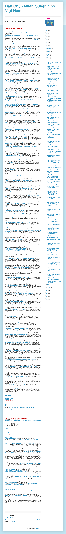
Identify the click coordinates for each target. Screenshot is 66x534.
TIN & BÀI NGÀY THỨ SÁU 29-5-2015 (53, 147)
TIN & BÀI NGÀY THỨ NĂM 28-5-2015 (53, 177)
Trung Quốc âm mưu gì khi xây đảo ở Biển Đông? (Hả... (53, 215)
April (48, 284)
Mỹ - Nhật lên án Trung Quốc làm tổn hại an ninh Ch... (53, 135)
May (48, 58)
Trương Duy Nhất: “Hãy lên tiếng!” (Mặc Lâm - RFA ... (53, 130)
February (49, 287)
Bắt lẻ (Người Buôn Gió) (51, 64)
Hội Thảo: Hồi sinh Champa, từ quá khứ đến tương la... (53, 263)
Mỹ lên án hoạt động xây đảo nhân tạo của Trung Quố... (54, 118)
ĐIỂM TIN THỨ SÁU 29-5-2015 (52, 176)
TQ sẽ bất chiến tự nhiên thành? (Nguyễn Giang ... (53, 123)
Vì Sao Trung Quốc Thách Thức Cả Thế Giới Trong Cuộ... (53, 72)
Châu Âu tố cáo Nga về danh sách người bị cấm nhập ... (53, 79)
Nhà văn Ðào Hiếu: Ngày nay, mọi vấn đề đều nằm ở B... (54, 166)
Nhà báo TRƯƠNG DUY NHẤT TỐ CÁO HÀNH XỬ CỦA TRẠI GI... (54, 152)
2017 (47, 44)
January (48, 288)
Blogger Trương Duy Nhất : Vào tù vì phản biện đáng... (53, 235)
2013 (47, 292)
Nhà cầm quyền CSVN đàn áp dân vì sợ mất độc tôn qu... (53, 163)
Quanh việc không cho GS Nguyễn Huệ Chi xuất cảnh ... (53, 169)
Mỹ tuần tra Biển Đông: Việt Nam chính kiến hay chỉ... (53, 249)
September (49, 52)
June (48, 57)
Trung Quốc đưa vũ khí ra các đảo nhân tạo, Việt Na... (53, 203)
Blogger (37, 528)
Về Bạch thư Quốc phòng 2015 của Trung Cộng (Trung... (53, 246)
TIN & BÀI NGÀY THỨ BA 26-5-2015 (53, 256)
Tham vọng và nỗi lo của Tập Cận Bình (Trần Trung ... (53, 106)
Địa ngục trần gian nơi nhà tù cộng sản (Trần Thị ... (53, 142)
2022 (47, 36)
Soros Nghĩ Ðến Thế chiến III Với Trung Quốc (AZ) (53, 241)
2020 (47, 39)
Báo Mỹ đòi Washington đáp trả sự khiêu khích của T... (53, 233)
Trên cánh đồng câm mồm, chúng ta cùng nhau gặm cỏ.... (53, 212)
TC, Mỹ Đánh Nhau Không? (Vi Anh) (53, 239)
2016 (47, 45)
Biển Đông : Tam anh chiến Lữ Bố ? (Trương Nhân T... (53, 76)
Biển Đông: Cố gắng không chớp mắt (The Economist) (53, 120)
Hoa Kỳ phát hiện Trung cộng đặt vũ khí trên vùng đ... (53, 158)
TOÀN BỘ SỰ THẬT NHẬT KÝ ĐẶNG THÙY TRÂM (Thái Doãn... (53, 150)
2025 (47, 32)
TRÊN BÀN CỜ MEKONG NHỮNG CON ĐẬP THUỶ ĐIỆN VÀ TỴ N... (54, 60)
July (48, 55)
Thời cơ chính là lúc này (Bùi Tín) (53, 250)
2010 (47, 296)
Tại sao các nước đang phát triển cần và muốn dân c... (53, 220)
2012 (47, 293)
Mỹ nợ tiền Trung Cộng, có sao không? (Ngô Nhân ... (52, 238)
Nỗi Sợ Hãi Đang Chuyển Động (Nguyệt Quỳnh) (52, 194)
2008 (47, 299)
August (48, 54)
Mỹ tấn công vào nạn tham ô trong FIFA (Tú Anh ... (53, 217)
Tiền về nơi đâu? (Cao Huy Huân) (53, 196)
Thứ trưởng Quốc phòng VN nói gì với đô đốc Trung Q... (54, 113)
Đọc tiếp (7, 428)
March (48, 285)
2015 (47, 47)
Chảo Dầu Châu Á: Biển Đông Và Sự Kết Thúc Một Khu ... (53, 244)
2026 (47, 30)
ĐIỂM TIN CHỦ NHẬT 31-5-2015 (52, 90)
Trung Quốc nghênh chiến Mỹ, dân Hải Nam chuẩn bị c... (54, 115)
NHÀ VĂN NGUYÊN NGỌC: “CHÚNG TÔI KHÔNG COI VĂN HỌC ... (53, 280)
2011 (47, 295)
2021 (47, 38)
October (48, 51)
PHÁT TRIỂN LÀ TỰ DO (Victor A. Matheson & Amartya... (53, 187)
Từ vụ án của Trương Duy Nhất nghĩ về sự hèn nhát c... (53, 156)
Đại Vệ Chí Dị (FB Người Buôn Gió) (53, 224)
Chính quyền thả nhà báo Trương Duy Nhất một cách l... (54, 277)
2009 (47, 298)
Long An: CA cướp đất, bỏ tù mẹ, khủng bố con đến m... (53, 268)
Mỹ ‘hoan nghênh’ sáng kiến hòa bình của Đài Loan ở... (54, 205)
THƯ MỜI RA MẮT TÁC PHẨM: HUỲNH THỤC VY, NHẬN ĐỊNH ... (54, 96)
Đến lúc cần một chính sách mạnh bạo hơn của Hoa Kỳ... (54, 139)
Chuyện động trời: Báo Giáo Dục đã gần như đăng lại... (53, 174)
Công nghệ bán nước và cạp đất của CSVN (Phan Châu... (53, 229)
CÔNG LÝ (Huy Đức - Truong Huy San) (54, 167)
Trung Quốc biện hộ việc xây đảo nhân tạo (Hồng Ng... (53, 86)
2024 (47, 33)
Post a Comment (10, 517)
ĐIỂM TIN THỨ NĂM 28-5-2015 (52, 221)
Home (23, 519)
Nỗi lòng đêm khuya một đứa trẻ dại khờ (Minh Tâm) (53, 189)
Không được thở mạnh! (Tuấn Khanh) (53, 154)
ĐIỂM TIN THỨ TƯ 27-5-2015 (52, 254)
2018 (47, 42)
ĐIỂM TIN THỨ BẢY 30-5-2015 (52, 146)
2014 (47, 290)
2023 (47, 35)
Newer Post (7, 519)
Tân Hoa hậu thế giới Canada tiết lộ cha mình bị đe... (53, 200)
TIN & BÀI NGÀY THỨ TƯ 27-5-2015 (53, 223)
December (49, 48)
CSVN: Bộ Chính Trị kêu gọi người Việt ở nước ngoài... (53, 184)
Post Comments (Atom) (14, 521)
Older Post (39, 519)
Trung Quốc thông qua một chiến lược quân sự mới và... (54, 84)
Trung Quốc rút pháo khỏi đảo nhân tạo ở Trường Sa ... (53, 137)
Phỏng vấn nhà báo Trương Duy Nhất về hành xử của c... (53, 192)
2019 (47, 41)
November (49, 49)
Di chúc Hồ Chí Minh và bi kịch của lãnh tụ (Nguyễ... (53, 125)
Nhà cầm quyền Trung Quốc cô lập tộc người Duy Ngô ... (54, 81)
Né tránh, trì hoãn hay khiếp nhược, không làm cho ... (53, 208)
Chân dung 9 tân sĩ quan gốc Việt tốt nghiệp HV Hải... (53, 161)
